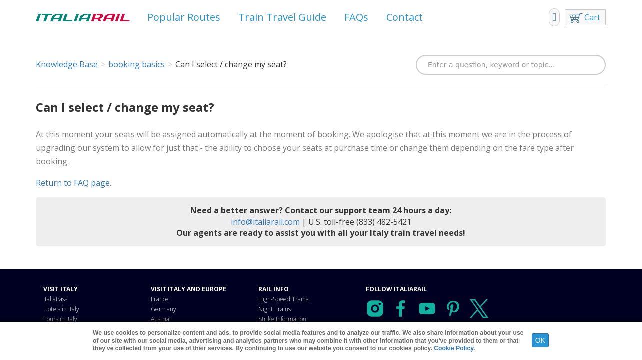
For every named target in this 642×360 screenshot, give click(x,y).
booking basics (136, 64)
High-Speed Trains (283, 299)
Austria (160, 319)
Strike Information (282, 319)
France (160, 299)
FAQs (356, 17)
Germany (163, 309)
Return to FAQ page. (74, 183)
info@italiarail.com (265, 222)
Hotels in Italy (62, 309)
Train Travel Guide (282, 17)
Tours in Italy (61, 319)
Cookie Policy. (454, 348)
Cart (592, 17)
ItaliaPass (56, 299)
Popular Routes (184, 17)
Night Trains (274, 309)
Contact (404, 17)
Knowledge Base (67, 64)
